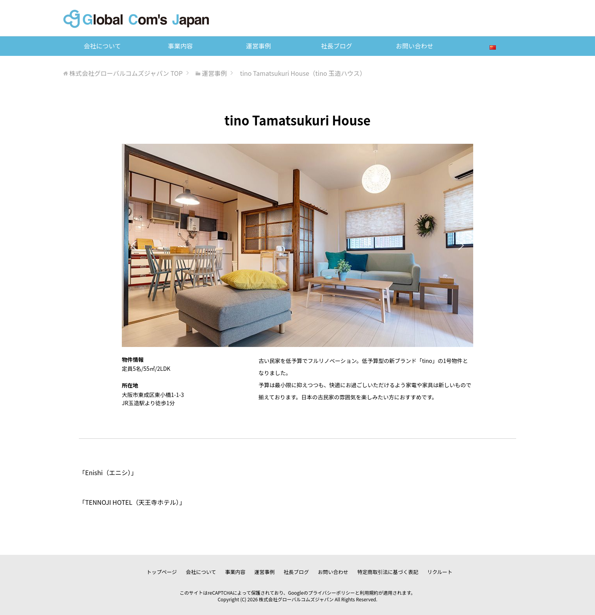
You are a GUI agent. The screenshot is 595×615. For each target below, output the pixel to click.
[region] (297, 245)
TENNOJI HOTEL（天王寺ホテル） (132, 502)
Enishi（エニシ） (108, 472)
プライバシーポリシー (331, 592)
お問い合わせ (414, 45)
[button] (134, 245)
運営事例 (258, 45)
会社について (102, 45)
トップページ (161, 572)
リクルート (439, 572)
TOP (126, 73)
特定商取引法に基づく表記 (387, 572)
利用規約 (369, 592)
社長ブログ (336, 45)
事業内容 (180, 45)
